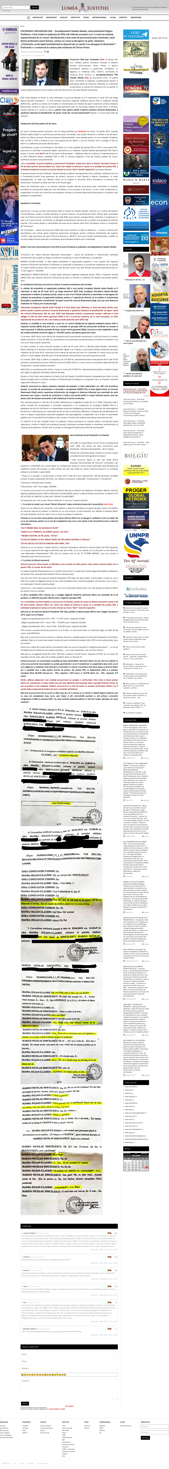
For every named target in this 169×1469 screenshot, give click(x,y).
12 (147, 1163)
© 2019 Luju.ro (5, 1463)
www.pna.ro (129, 1100)
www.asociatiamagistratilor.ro (136, 1113)
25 (143, 1167)
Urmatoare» (144, 1153)
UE (100, 1433)
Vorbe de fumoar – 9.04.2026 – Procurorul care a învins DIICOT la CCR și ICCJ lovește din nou (135, 391)
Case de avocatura (46, 1428)
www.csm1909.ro (131, 1087)
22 (133, 1167)
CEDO (101, 1428)
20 (125, 1167)
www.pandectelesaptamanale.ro (136, 1139)
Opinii (86, 17)
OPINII (86, 1422)
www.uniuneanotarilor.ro (134, 1129)
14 (129, 1165)
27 (125, 1170)
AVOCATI (43, 1422)
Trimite (25, 1403)
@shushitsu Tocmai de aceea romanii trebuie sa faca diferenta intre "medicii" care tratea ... (135, 676)
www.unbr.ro (129, 1119)
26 (147, 1167)
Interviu (86, 1428)
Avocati (64, 17)
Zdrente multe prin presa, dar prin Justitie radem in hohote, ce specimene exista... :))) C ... (135, 695)
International (99, 17)
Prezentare (136, 17)
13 (125, 1165)
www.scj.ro (129, 1093)
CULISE (122, 1422)
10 (139, 1163)
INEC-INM (65, 1430)
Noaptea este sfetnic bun (133, 311)
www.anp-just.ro (131, 1116)
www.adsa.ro (129, 1142)
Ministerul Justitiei (68, 1444)
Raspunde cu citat (106, 1249)
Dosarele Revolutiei (6, 1437)
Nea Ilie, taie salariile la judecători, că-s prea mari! (132, 375)
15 (133, 1165)
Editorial (87, 1426)
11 (143, 1163)
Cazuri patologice (6, 1435)
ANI (63, 1440)
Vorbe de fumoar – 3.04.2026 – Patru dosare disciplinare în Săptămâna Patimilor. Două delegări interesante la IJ (134, 434)
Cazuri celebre (5, 1433)
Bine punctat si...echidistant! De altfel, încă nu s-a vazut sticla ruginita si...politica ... (136, 686)
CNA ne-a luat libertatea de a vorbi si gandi (134, 342)
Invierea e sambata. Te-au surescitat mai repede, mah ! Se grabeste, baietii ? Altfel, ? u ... (134, 705)
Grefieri (64, 1454)
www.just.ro (129, 1090)
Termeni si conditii (42, 1463)
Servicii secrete (67, 1428)
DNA (24, 1430)
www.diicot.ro (130, 1106)
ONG (63, 1435)
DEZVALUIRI (4, 1422)
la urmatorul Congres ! (132, 713)
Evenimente (4, 1428)
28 (129, 1170)
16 (136, 1165)
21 (129, 1167)
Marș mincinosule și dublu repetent (134, 648)
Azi (136, 1153)
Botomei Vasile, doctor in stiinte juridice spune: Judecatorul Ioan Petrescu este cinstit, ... (136, 639)
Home (22, 26)
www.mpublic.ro (131, 1096)
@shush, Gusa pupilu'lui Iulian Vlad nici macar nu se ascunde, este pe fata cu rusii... (136, 610)
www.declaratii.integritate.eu (135, 1136)
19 (147, 1165)
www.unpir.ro (130, 1132)
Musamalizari (4, 1430)
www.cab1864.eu (131, 1103)
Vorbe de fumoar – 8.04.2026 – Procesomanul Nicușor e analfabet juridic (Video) (135, 401)
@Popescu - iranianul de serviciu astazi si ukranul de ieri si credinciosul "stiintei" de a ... (135, 666)
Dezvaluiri (38, 17)
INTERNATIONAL (104, 1422)
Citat (115, 1249)
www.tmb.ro (129, 1110)
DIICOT (25, 1433)
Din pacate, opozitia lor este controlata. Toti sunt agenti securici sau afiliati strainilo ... (136, 629)
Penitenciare (66, 1442)
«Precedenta (127, 1153)
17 (139, 1165)
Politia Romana (67, 1437)
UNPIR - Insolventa (68, 1449)
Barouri (42, 1430)
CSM (63, 1426)
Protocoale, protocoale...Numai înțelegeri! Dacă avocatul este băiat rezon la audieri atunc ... (136, 620)
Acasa (15, 1463)
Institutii (75, 17)
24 (139, 1167)
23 (136, 1167)
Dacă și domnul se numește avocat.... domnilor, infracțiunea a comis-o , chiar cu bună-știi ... (135, 656)
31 (139, 1170)
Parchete (25, 1428)
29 (133, 1170)
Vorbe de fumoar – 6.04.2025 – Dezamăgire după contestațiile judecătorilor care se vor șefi (134, 423)
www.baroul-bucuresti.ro (134, 1123)
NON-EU (102, 1430)
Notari (64, 1433)
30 (136, 1170)
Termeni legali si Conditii (57, 1409)
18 (143, 1165)
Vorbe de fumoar (125, 1426)
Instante (25, 1426)
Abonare (145, 1438)
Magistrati (51, 17)
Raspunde (94, 1249)
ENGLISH (102, 1426)
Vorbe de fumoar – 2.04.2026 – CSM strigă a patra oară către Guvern (136, 443)
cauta (34, 7)
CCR (63, 1456)
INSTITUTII (65, 1422)
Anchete (2, 1426)
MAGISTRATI (27, 1422)
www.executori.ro (131, 1126)
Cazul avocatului (45, 1426)
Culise (113, 17)
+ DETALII (146, 396)
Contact (123, 17)
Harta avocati (44, 1433)
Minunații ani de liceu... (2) (134, 280)
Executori (65, 1447)
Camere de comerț (68, 1451)
